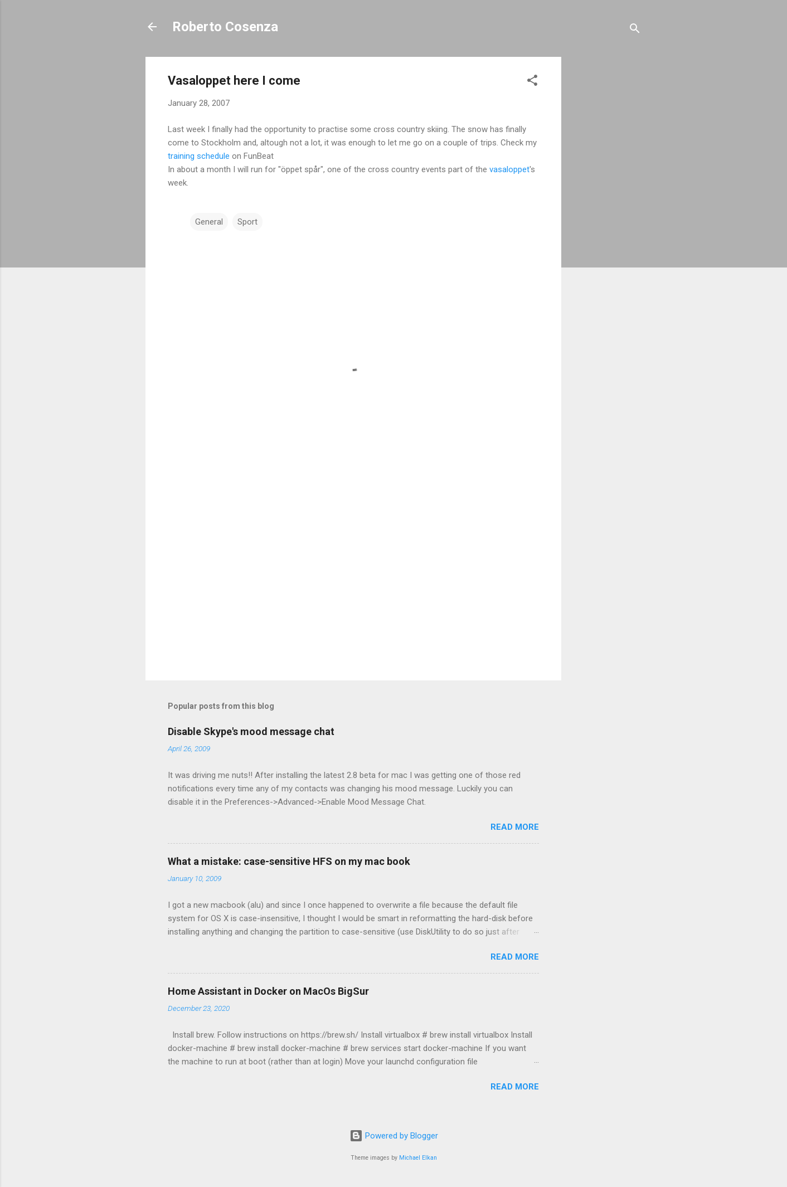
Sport (247, 222)
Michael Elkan (418, 1157)
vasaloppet (509, 169)
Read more (514, 827)
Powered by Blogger (393, 1136)
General (209, 222)
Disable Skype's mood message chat (251, 731)
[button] (532, 82)
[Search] (635, 30)
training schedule (199, 156)
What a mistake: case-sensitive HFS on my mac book (289, 861)
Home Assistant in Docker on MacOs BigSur (268, 991)
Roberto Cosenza (225, 27)
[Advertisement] (606, 224)
